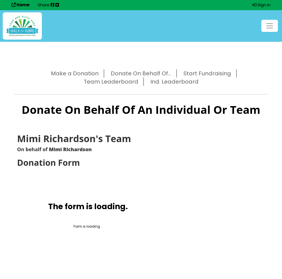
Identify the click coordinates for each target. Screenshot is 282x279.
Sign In (261, 5)
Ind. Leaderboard (174, 81)
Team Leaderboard (111, 81)
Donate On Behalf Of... (141, 73)
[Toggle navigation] (269, 26)
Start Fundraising (207, 73)
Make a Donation (75, 73)
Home (20, 5)
